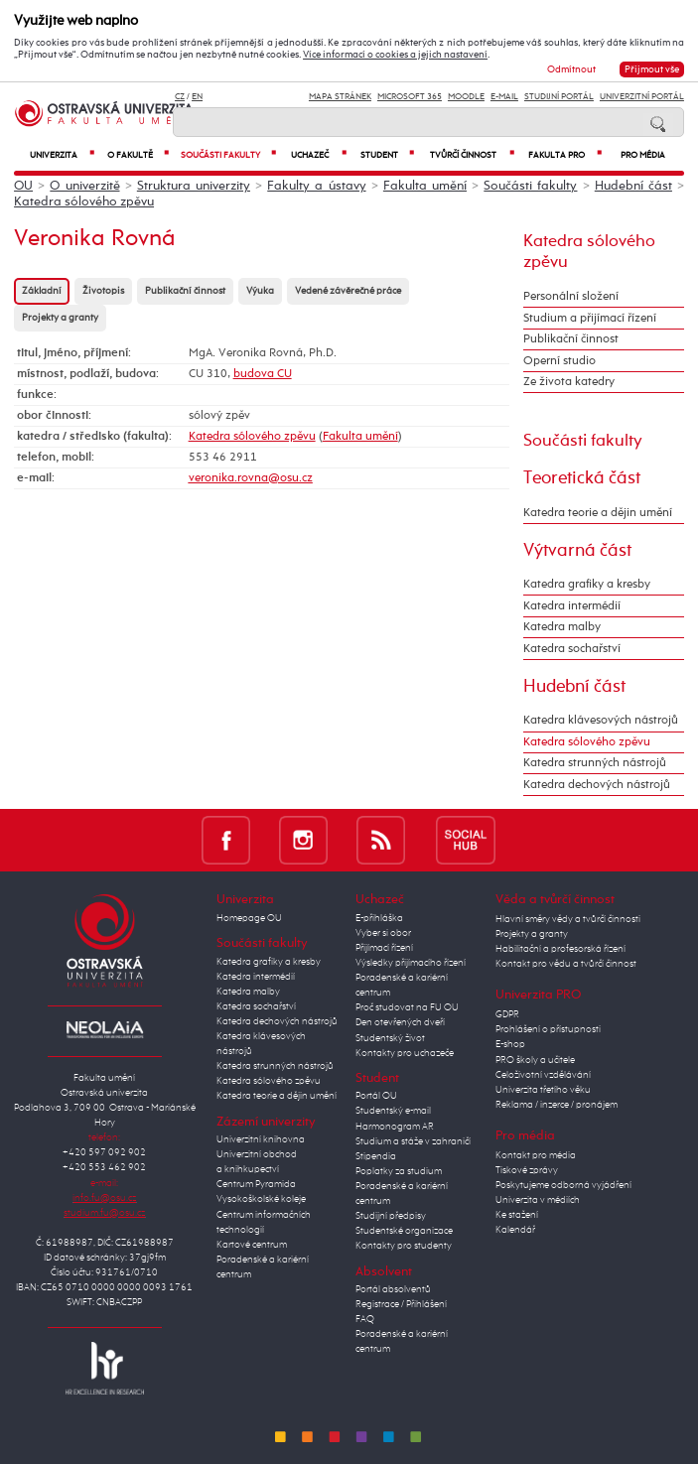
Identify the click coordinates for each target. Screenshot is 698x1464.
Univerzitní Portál (642, 96)
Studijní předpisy (390, 1216)
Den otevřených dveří (400, 1022)
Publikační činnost (185, 291)
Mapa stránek (340, 96)
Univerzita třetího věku (543, 1090)
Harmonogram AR (394, 1126)
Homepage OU (249, 918)
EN (197, 96)
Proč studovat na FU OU (407, 1007)
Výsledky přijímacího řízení (410, 963)
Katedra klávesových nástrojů (600, 721)
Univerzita (62, 155)
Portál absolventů (393, 1289)
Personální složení (571, 297)
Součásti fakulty (228, 155)
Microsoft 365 (409, 96)
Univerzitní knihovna (260, 1139)
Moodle (466, 96)
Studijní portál (559, 96)
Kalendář (515, 1230)
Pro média (643, 155)
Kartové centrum (251, 1245)
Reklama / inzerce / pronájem (556, 1105)
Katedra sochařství (572, 649)
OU (23, 186)
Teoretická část (581, 478)
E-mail (504, 96)
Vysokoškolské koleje (261, 1199)
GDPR (507, 1014)
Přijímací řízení (384, 948)
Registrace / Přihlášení (401, 1304)
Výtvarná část (577, 551)
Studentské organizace (404, 1231)
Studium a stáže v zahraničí (413, 1141)
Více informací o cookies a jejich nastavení (395, 55)
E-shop (510, 1044)
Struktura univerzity (193, 186)
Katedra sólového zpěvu (84, 202)
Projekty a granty (60, 318)
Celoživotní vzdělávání (543, 1075)
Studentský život (390, 1038)
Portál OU (376, 1096)
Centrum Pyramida (256, 1184)
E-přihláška (379, 918)
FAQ (364, 1319)
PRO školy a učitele (535, 1060)
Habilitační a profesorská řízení (560, 949)
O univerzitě (84, 186)
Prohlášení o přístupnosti (548, 1029)
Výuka (260, 291)
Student (387, 155)
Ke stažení (516, 1215)
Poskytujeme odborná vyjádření (563, 1185)
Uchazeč (319, 155)
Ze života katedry (569, 382)
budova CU (262, 374)
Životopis (103, 291)
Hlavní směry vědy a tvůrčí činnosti (567, 919)
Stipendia (375, 1156)
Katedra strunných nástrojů (594, 763)
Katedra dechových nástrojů (596, 785)
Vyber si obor (383, 933)
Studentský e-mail (393, 1111)
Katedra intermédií (572, 606)
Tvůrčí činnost (472, 155)
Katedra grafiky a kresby (586, 585)
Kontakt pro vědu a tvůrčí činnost (565, 964)
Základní (42, 291)
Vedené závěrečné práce (348, 291)
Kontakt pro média (535, 1155)
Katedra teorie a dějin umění (597, 513)
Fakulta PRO (565, 155)
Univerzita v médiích (537, 1200)
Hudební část (633, 186)
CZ (180, 96)
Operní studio (559, 361)
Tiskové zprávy (526, 1170)
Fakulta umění (425, 186)
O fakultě (138, 155)
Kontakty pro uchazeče (404, 1053)
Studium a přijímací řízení (589, 319)
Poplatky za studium (398, 1171)
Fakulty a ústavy (316, 186)
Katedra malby (562, 627)
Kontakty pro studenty (403, 1246)
